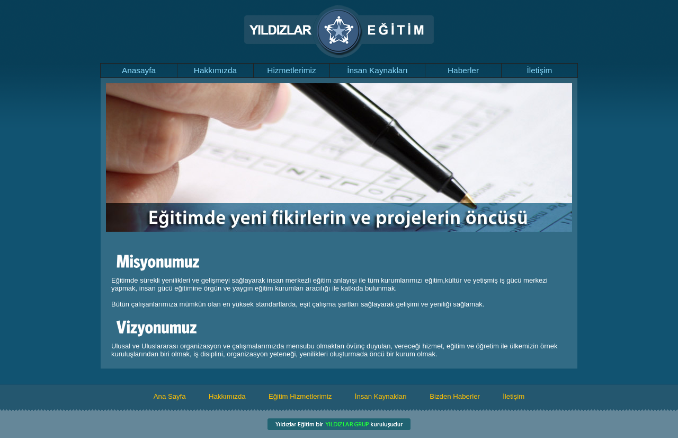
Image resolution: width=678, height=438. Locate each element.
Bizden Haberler (455, 396)
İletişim (539, 70)
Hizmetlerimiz (291, 70)
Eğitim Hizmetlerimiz (300, 396)
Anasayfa (139, 70)
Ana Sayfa (170, 396)
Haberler (463, 70)
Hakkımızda (215, 70)
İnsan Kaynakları (377, 70)
